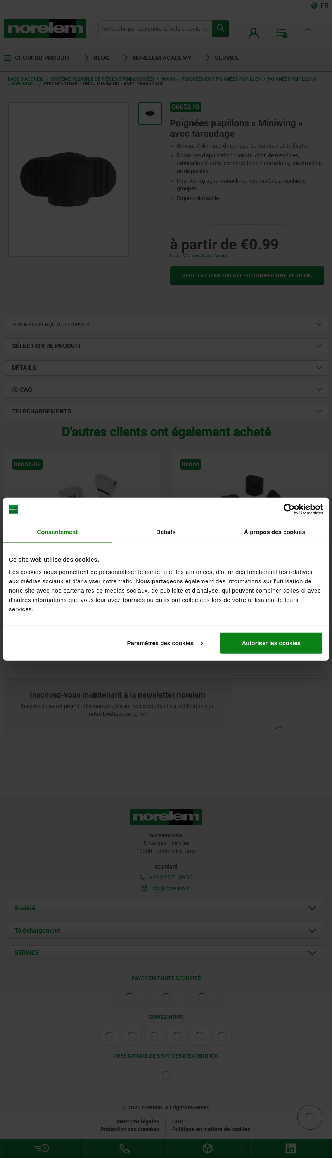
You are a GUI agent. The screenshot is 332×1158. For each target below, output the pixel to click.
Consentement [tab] (57, 531)
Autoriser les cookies (271, 642)
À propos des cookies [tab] (274, 531)
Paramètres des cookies (165, 642)
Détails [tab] (166, 531)
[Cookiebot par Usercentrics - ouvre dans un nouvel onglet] (289, 509)
